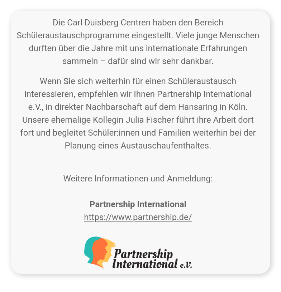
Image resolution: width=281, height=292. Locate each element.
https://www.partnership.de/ (138, 217)
